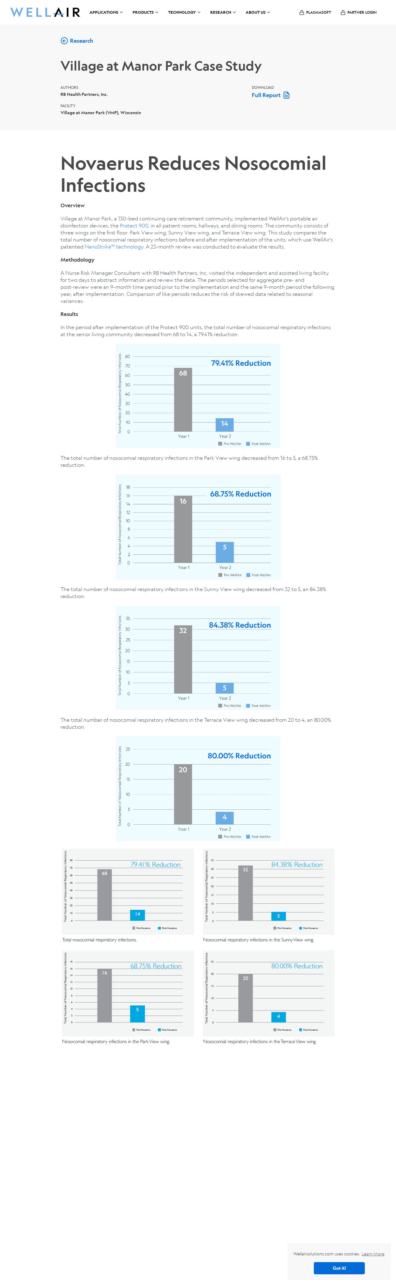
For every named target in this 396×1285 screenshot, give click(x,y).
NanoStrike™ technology (114, 246)
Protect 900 (134, 225)
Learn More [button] (373, 1253)
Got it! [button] (339, 1268)
